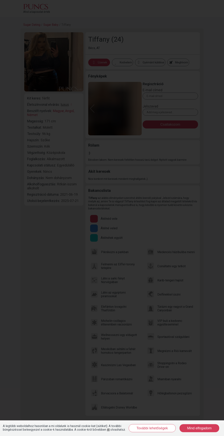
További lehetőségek (152, 428)
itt (108, 429)
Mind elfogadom (199, 428)
